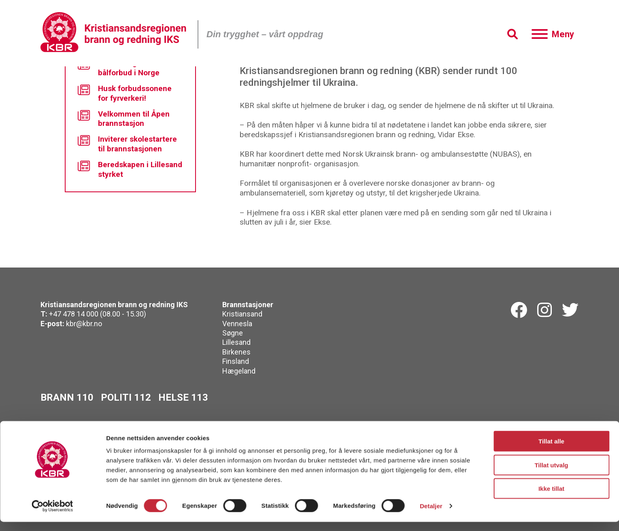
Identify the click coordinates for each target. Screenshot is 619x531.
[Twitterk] (570, 310)
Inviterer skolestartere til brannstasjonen (127, 143)
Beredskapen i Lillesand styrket (130, 169)
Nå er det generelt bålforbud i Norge (120, 67)
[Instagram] (544, 310)
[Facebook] (519, 310)
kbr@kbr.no (84, 323)
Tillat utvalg (551, 474)
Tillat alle (551, 450)
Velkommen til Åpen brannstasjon (124, 118)
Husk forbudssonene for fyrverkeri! (125, 93)
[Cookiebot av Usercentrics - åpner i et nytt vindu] (52, 515)
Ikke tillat (551, 497)
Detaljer (431, 515)
